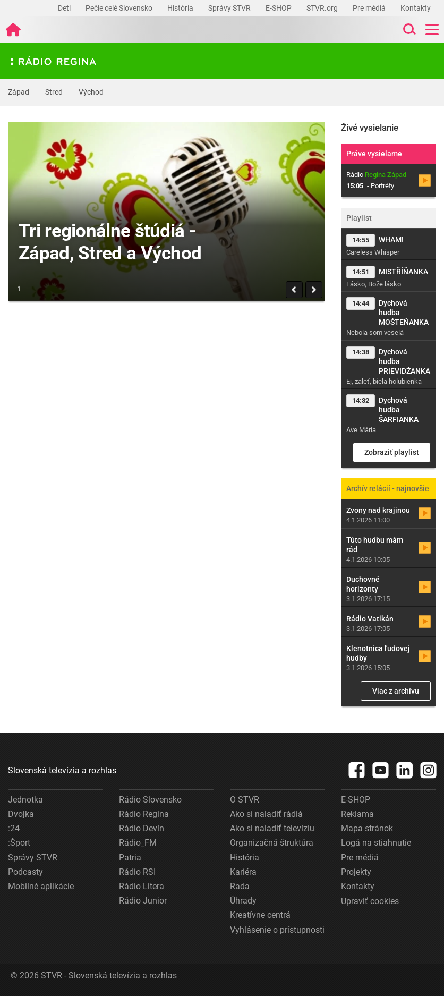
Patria (130, 857)
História (181, 8)
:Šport (19, 843)
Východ (91, 92)
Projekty (356, 872)
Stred (54, 92)
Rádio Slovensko (150, 800)
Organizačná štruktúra (271, 843)
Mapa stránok (367, 828)
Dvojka (21, 814)
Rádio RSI (137, 872)
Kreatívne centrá (260, 915)
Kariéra (243, 872)
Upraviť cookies (370, 901)
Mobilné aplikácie (41, 886)
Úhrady (243, 901)
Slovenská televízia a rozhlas (62, 770)
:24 (14, 828)
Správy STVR (230, 8)
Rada (240, 886)
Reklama (357, 814)
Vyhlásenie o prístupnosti (277, 930)
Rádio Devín (141, 828)
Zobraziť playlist (391, 452)
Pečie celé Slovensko (120, 8)
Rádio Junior (143, 901)
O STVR (244, 800)
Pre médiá (370, 8)
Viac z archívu (395, 691)
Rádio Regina (144, 814)
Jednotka (25, 800)
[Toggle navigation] (432, 29)
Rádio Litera (141, 886)
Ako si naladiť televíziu (272, 828)
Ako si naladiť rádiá (266, 814)
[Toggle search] (408, 29)
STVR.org (322, 8)
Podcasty (25, 872)
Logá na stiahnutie (376, 843)
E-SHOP (279, 8)
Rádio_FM (138, 843)
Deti (65, 8)
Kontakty (415, 8)
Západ (18, 92)
